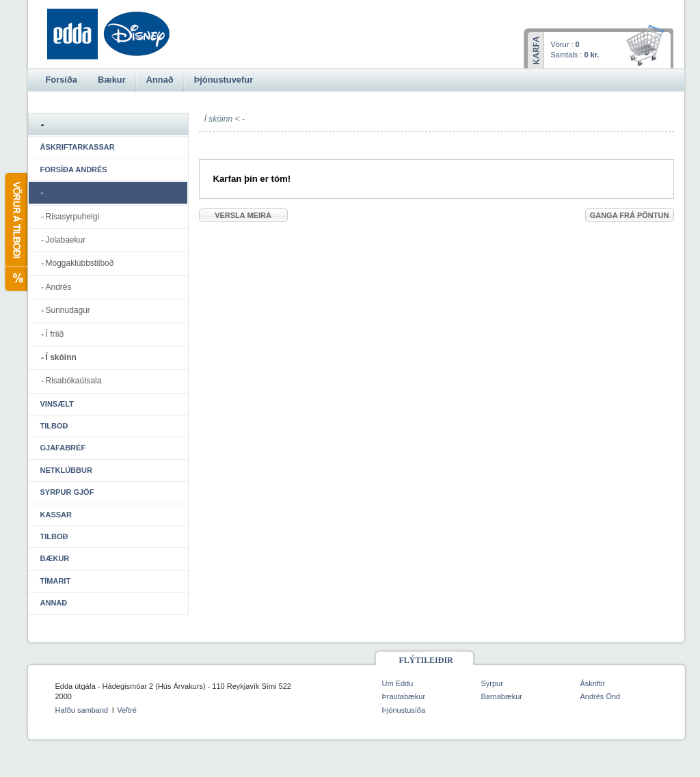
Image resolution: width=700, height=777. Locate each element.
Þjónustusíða (404, 710)
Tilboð (54, 426)
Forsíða (61, 79)
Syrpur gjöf (67, 492)
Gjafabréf (63, 448)
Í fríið (55, 334)
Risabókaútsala (74, 380)
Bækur (55, 558)
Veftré (127, 710)
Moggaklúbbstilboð (80, 263)
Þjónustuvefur (223, 79)
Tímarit (55, 581)
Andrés (59, 287)
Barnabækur (502, 696)
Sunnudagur (68, 310)
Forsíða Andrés (73, 169)
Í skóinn (61, 357)
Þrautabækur (404, 696)
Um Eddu (398, 683)
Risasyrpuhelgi (73, 216)
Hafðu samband (82, 710)
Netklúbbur (66, 470)
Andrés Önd (600, 696)
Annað (54, 603)
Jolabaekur (66, 240)
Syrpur (492, 683)
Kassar (56, 514)
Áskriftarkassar (77, 147)
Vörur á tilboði (15, 232)
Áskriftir (593, 683)
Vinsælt (57, 404)
